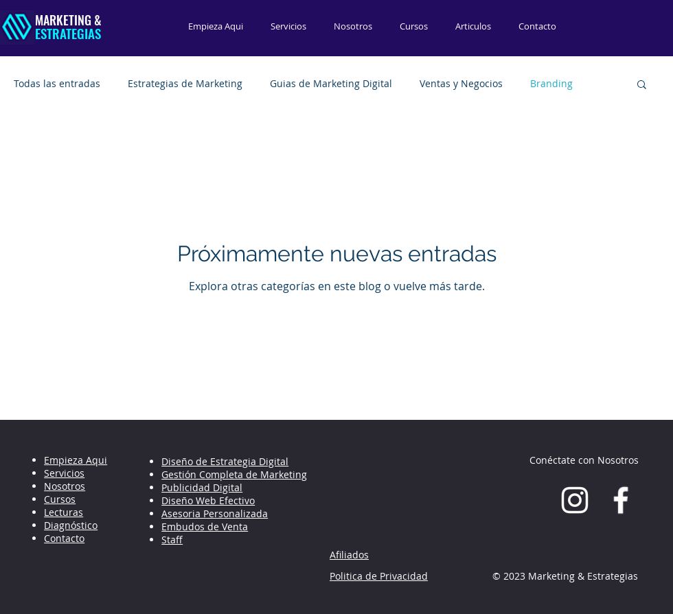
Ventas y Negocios (461, 83)
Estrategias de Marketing (185, 83)
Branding (551, 83)
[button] (641, 85)
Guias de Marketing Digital (331, 83)
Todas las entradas (57, 83)
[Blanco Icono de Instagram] (575, 500)
